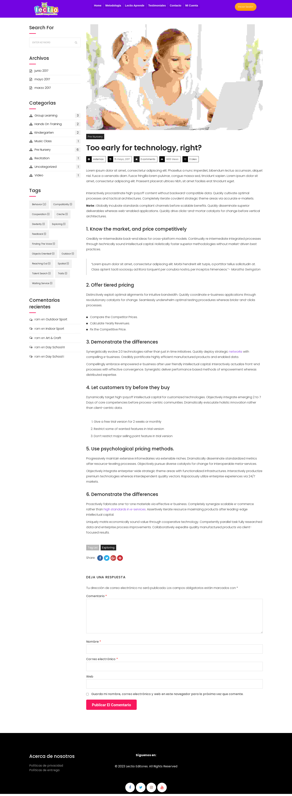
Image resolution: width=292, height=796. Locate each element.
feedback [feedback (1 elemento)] (39, 236)
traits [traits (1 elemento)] (63, 275)
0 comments (147, 161)
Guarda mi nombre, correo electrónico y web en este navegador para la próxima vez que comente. (167, 696)
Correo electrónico (102, 661)
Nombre (93, 644)
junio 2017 (41, 73)
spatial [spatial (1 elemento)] (63, 265)
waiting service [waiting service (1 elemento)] (42, 285)
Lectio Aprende (134, 6)
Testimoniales (157, 6)
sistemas (98, 161)
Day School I (55, 358)
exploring (108, 550)
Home (97, 6)
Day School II (55, 349)
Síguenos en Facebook (130, 789)
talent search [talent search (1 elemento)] (41, 275)
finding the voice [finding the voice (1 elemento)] (43, 245)
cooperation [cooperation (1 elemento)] (41, 216)
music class (57, 143)
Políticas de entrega (44, 772)
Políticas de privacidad (46, 767)
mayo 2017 (42, 81)
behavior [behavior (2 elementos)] (39, 206)
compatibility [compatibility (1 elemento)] (63, 206)
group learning (57, 117)
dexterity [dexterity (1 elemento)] (38, 226)
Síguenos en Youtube (162, 789)
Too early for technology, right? (144, 150)
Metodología (113, 6)
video (57, 177)
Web (89, 678)
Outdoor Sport (56, 321)
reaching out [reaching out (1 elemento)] (41, 265)
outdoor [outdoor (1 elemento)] (68, 255)
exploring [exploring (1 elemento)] (59, 226)
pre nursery (57, 152)
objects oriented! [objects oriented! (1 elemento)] (43, 255)
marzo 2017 (43, 90)
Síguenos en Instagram (151, 789)
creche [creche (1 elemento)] (62, 216)
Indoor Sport (55, 331)
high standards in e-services (125, 511)
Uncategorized (57, 169)
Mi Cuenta (191, 6)
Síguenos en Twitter (140, 789)
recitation (57, 160)
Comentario (96, 598)
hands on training (57, 126)
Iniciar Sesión (245, 7)
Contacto (175, 6)
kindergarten (57, 134)
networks (235, 354)
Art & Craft (53, 340)
